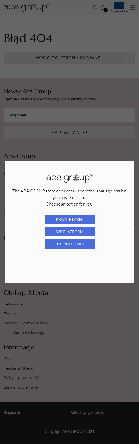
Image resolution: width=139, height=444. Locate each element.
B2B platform (69, 231)
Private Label (69, 219)
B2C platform (69, 243)
